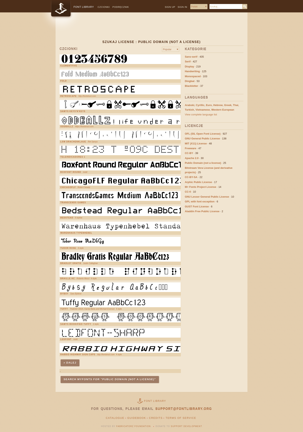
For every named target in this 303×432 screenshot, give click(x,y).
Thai (235, 105)
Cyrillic (200, 105)
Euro (209, 105)
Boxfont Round (70, 172)
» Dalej (70, 362)
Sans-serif (191, 56)
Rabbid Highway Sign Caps (77, 355)
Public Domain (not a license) (203, 162)
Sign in (182, 7)
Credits (155, 417)
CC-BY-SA (191, 177)
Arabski (189, 105)
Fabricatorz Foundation (133, 426)
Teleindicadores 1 (72, 157)
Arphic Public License (198, 182)
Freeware (190, 148)
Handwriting (192, 71)
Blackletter (191, 85)
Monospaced (193, 76)
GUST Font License (197, 206)
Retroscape (68, 96)
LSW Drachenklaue (73, 142)
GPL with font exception (200, 201)
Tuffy (64, 309)
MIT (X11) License (196, 143)
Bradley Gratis (70, 263)
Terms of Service (180, 417)
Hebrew (218, 105)
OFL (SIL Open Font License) (203, 133)
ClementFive (68, 66)
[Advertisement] (151, 29)
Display (189, 66)
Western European (222, 109)
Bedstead (66, 218)
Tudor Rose (68, 248)
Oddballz (66, 127)
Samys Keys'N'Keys (72, 111)
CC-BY (189, 153)
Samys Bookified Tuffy (75, 324)
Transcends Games (73, 203)
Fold (63, 81)
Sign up (170, 7)
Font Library (155, 400)
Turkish (189, 109)
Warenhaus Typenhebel (76, 233)
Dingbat (189, 81)
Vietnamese (202, 109)
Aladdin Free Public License (202, 211)
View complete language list (201, 114)
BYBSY (64, 294)
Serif (188, 61)
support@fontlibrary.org (183, 409)
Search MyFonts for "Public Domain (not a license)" (110, 379)
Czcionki (104, 7)
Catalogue (115, 417)
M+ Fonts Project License (200, 186)
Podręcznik (121, 7)
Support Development (186, 426)
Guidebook (136, 417)
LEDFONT (66, 339)
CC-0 (188, 191)
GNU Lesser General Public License (207, 196)
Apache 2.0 (192, 158)
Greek (227, 105)
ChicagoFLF (68, 187)
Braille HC (67, 279)
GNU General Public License (202, 138)
